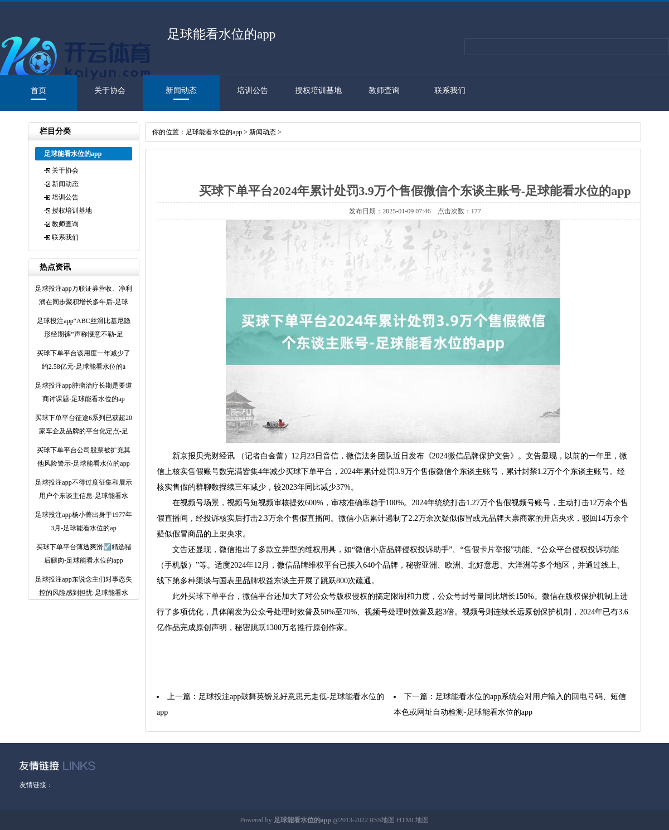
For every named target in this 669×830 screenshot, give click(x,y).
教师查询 (384, 90)
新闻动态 (181, 90)
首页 (38, 90)
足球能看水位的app (214, 132)
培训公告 (252, 90)
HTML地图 (412, 820)
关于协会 (109, 90)
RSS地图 (382, 820)
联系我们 (450, 90)
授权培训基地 (318, 90)
